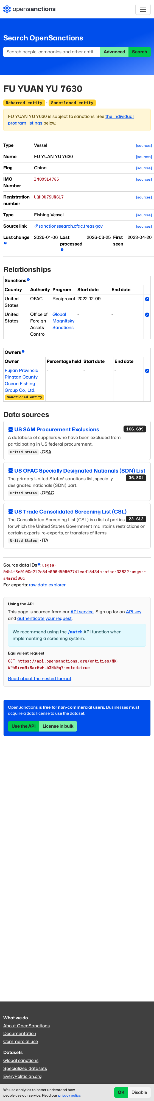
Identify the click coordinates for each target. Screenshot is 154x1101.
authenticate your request (44, 618)
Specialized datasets (25, 1068)
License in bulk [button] (58, 726)
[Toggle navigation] (143, 9)
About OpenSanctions (26, 1025)
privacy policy (69, 1095)
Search (139, 51)
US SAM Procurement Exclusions (77, 429)
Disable (139, 1092)
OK (121, 1092)
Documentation (19, 1033)
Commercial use (20, 1041)
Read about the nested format (39, 678)
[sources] (144, 146)
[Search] (51, 52)
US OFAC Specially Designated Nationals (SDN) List (77, 471)
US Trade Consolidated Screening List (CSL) (77, 512)
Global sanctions (20, 1060)
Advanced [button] (114, 51)
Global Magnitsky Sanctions (63, 321)
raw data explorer (47, 584)
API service (82, 611)
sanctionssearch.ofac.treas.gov (70, 226)
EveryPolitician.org (22, 1076)
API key (133, 611)
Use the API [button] (24, 726)
